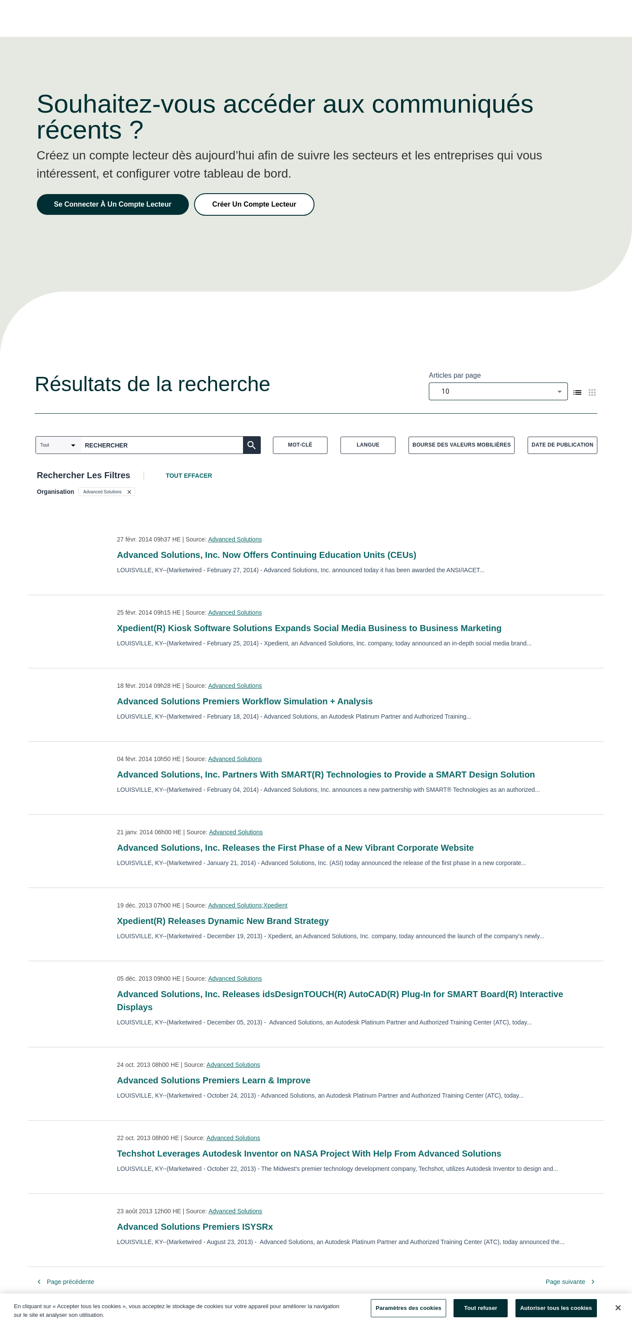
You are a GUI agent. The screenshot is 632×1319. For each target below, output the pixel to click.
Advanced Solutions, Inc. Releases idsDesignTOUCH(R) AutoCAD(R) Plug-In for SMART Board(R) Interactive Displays (340, 1000)
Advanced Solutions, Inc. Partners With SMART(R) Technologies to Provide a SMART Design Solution (326, 774)
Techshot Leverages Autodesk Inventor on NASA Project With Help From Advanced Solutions (309, 1153)
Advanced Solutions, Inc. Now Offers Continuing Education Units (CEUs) (266, 555)
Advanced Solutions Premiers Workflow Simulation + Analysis (245, 701)
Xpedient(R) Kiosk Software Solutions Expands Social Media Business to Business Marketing (309, 628)
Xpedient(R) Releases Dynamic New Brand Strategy (223, 921)
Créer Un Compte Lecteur (254, 204)
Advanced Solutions (235, 539)
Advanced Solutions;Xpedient (248, 905)
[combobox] (498, 391)
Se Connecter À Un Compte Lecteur (113, 204)
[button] (106, 491)
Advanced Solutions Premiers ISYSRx (195, 1226)
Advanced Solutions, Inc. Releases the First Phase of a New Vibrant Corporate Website (295, 847)
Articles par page (455, 375)
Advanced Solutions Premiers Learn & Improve (214, 1080)
